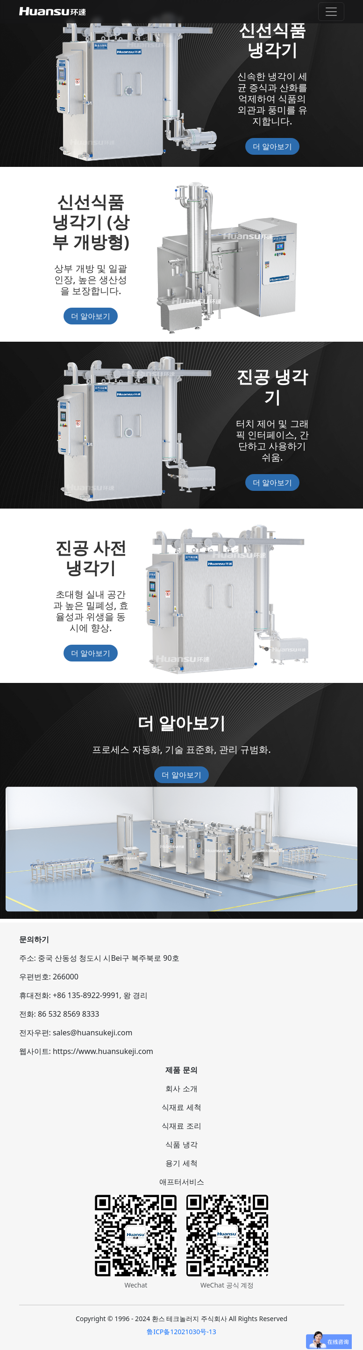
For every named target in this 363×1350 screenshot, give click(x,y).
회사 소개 (181, 1088)
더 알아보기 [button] (272, 146)
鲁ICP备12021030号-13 (181, 1331)
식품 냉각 (181, 1144)
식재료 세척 (181, 1107)
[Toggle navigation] (331, 11)
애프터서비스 (181, 1182)
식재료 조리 (181, 1126)
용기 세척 (181, 1163)
